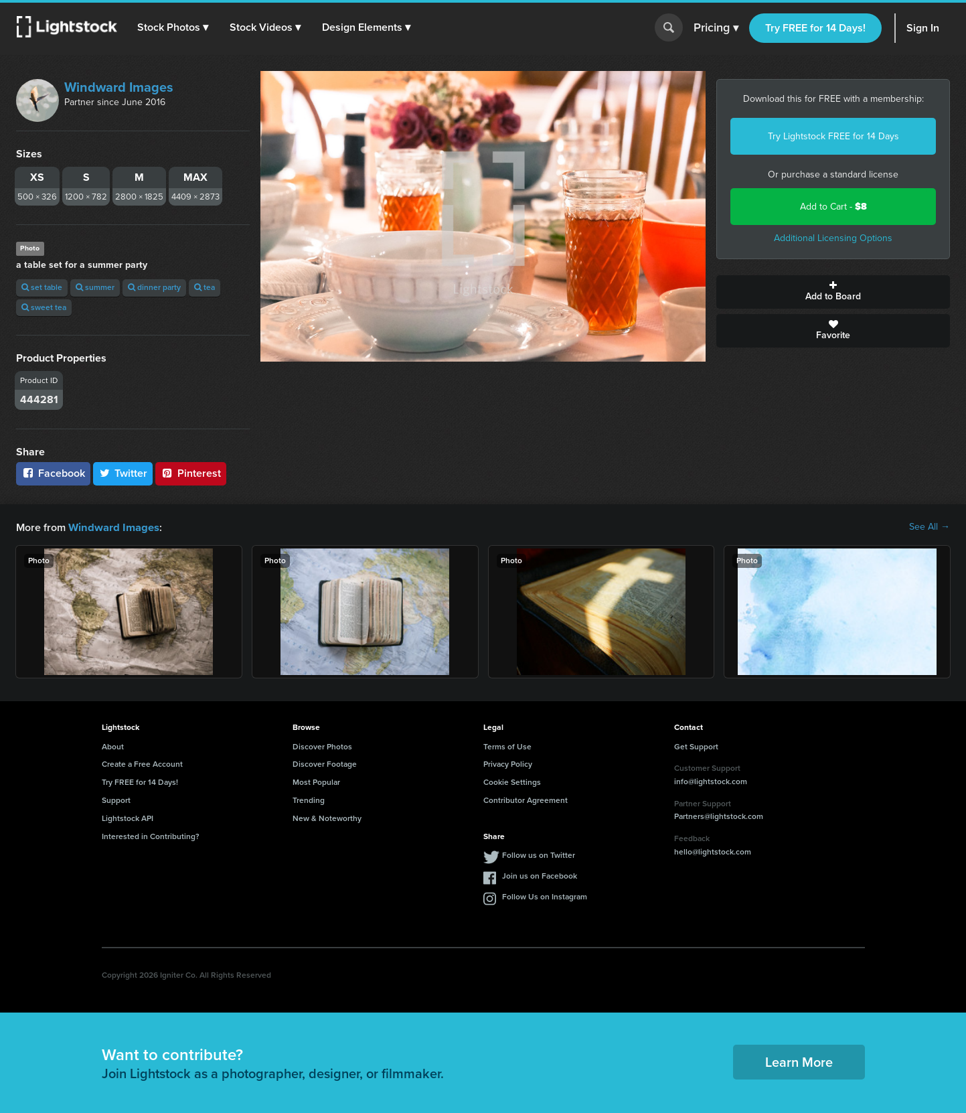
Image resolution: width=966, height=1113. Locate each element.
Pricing (716, 28)
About (113, 746)
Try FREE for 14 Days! (815, 27)
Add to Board (833, 292)
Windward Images (118, 87)
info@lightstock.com (710, 781)
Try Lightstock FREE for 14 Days (833, 136)
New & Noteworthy (327, 818)
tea (204, 287)
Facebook (53, 473)
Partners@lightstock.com (718, 816)
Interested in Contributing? (150, 836)
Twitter (123, 473)
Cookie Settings (512, 781)
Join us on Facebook (539, 875)
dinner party (154, 287)
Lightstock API (127, 818)
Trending (309, 800)
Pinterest (191, 473)
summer (95, 287)
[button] (173, 27)
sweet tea (43, 307)
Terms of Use (507, 746)
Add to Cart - (833, 207)
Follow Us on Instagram (544, 896)
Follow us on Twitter (538, 854)
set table (41, 287)
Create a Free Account (142, 763)
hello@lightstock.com (712, 851)
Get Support (696, 746)
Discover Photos (322, 746)
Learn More (799, 1061)
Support (116, 800)
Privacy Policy (507, 763)
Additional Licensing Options (833, 238)
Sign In (922, 27)
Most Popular (316, 781)
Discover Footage (325, 763)
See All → (929, 527)
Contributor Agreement (525, 800)
